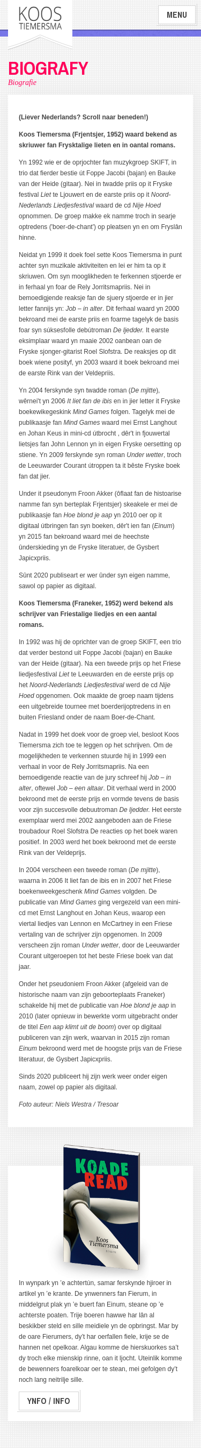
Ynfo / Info (48, 1401)
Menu (177, 15)
